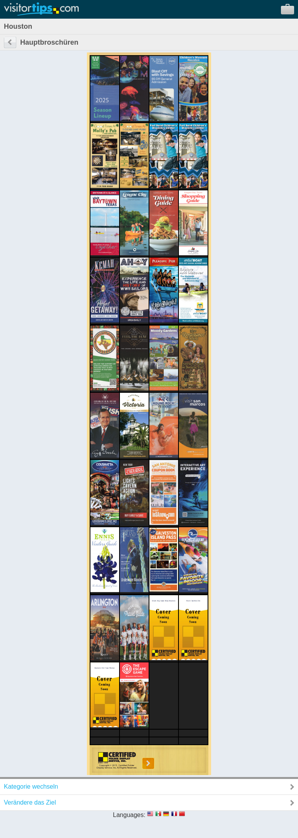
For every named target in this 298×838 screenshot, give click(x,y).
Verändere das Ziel (30, 802)
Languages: (129, 815)
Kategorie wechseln (31, 786)
